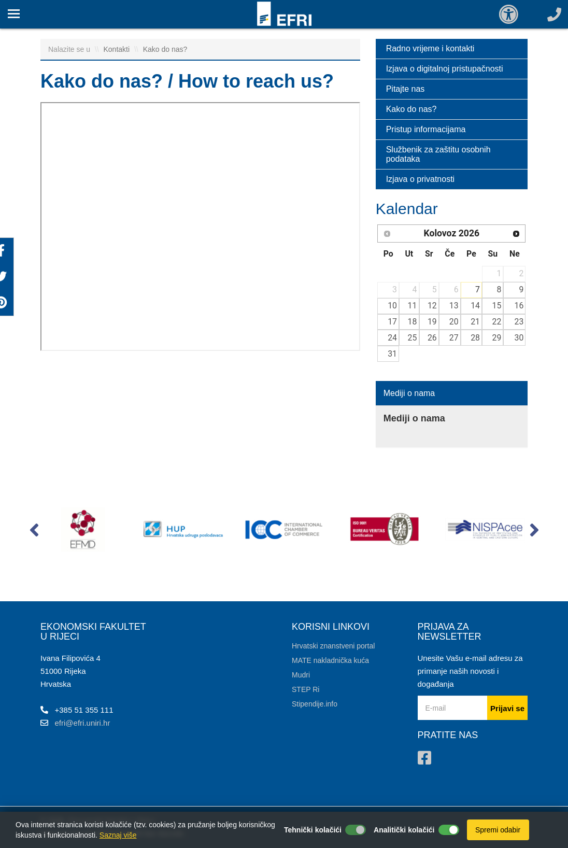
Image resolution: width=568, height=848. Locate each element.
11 (412, 305)
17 (392, 322)
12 (432, 305)
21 (475, 322)
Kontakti (118, 49)
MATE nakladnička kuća (330, 660)
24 (392, 338)
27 (454, 338)
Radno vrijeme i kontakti (430, 48)
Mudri (301, 675)
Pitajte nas (405, 88)
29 (497, 338)
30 (519, 338)
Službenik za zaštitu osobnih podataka (438, 154)
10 (392, 305)
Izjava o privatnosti (420, 179)
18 (412, 322)
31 (392, 354)
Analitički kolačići (404, 830)
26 (432, 338)
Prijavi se (507, 708)
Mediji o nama (409, 393)
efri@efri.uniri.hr (82, 722)
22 (497, 322)
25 (412, 338)
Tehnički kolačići (313, 830)
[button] (34, 532)
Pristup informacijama (426, 129)
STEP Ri (305, 689)
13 (454, 305)
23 (519, 322)
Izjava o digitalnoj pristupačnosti (444, 68)
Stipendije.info (314, 704)
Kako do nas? (165, 49)
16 (519, 305)
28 (475, 338)
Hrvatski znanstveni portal (333, 646)
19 (432, 322)
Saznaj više (118, 835)
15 (497, 305)
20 (454, 322)
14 (475, 305)
